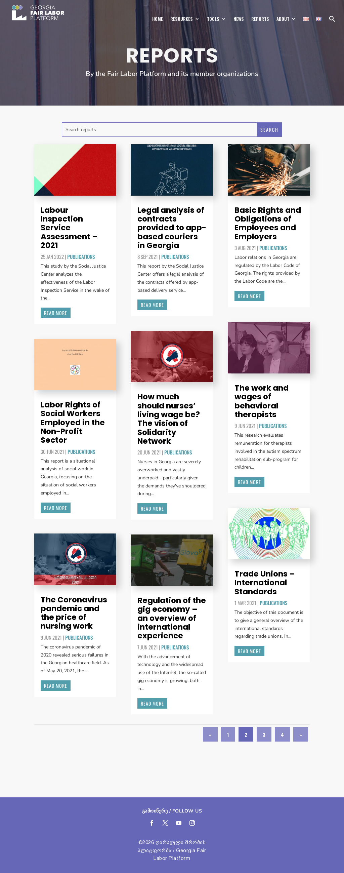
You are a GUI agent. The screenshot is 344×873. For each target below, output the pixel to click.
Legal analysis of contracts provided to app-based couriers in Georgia (171, 228)
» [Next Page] (300, 734)
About (282, 18)
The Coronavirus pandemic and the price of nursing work (74, 613)
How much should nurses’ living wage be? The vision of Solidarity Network (168, 418)
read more (55, 312)
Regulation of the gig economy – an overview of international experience (171, 618)
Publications (81, 256)
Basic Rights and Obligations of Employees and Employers (267, 223)
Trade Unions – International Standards (264, 582)
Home (157, 18)
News (238, 18)
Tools (213, 18)
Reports (260, 18)
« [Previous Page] (210, 734)
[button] (332, 20)
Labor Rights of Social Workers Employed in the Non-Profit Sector (73, 422)
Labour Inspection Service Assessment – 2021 (69, 228)
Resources (181, 18)
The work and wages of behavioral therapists (261, 401)
